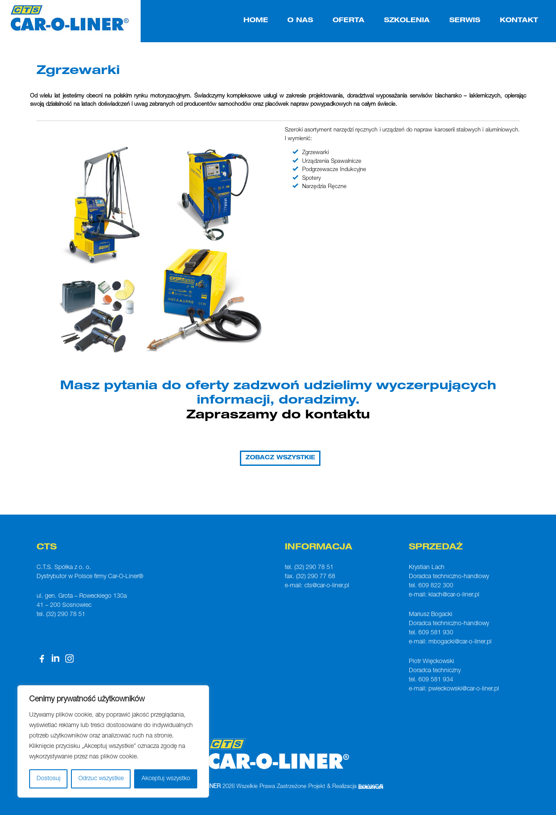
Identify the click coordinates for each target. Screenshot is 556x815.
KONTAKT (519, 20)
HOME (255, 20)
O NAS (300, 20)
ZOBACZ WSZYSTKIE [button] (280, 458)
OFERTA (348, 20)
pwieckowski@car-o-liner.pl (463, 689)
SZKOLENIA (407, 20)
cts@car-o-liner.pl (326, 586)
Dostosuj (49, 779)
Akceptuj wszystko (166, 779)
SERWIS (464, 20)
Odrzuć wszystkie (101, 779)
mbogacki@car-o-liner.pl (460, 642)
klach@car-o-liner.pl (453, 595)
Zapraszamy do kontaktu (278, 416)
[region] (113, 741)
